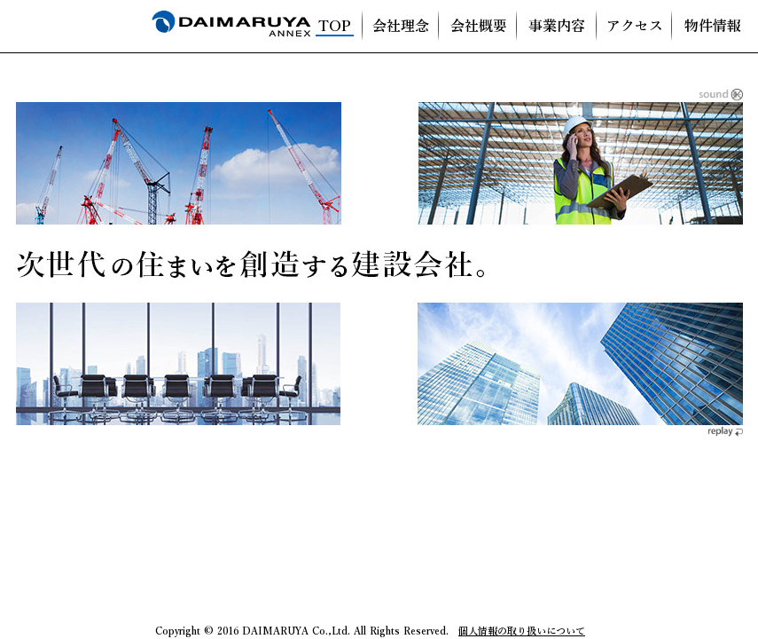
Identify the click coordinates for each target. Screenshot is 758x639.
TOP (334, 27)
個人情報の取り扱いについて (521, 631)
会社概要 (478, 27)
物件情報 (712, 27)
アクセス (634, 27)
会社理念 (400, 27)
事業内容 (556, 27)
